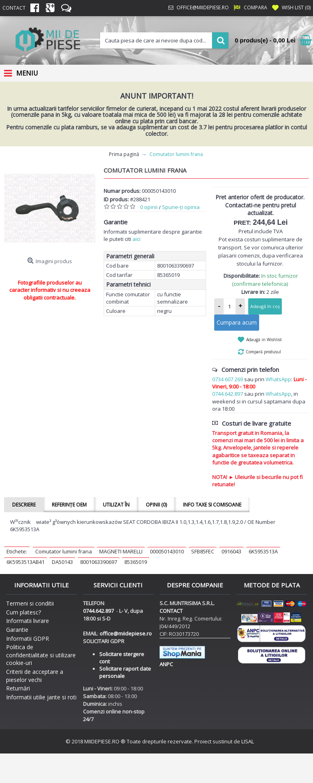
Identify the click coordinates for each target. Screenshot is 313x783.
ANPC (166, 664)
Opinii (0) (156, 504)
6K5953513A (263, 551)
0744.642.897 (227, 393)
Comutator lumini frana (63, 551)
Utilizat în (116, 504)
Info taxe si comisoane (212, 504)
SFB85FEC (202, 551)
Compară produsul (263, 352)
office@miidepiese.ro (126, 633)
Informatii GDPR (27, 638)
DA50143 (62, 562)
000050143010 (167, 551)
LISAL (247, 741)
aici (136, 239)
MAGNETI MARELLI (121, 551)
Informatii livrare (27, 621)
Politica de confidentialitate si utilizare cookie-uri (41, 655)
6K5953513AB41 (25, 562)
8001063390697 (98, 562)
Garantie (17, 629)
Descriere (24, 504)
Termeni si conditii (30, 603)
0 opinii (149, 207)
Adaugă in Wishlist (264, 339)
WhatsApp (278, 379)
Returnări (18, 688)
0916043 (231, 551)
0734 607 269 (227, 379)
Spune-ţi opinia (181, 207)
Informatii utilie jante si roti (41, 697)
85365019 (135, 562)
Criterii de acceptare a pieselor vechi (34, 676)
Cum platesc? (23, 612)
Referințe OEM (69, 504)
